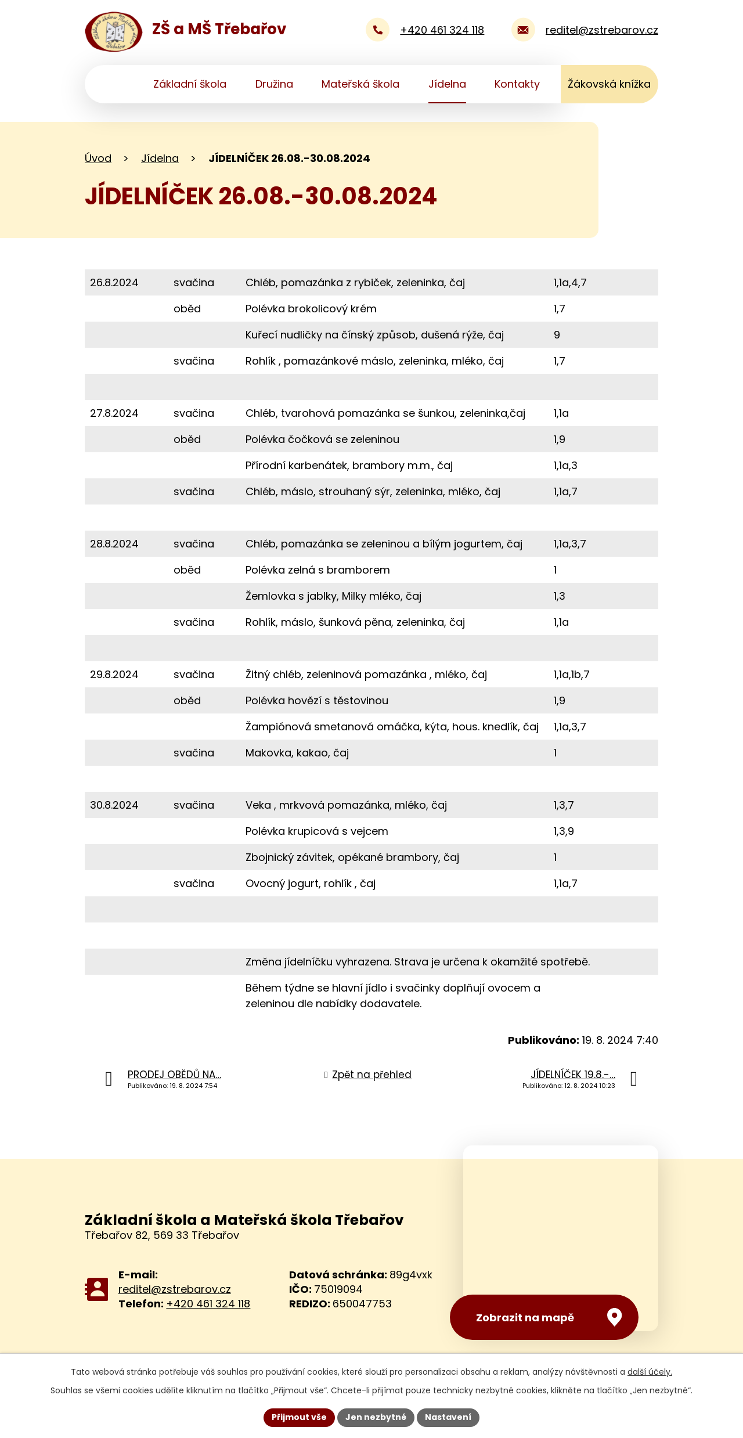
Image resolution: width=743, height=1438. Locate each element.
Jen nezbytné (375, 1417)
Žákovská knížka (609, 84)
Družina (274, 84)
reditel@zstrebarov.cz (174, 1289)
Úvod (115, 84)
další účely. (649, 1372)
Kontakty (517, 84)
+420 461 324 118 (208, 1303)
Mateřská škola (360, 84)
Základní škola (189, 84)
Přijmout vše (299, 1417)
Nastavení (448, 1417)
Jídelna (447, 84)
